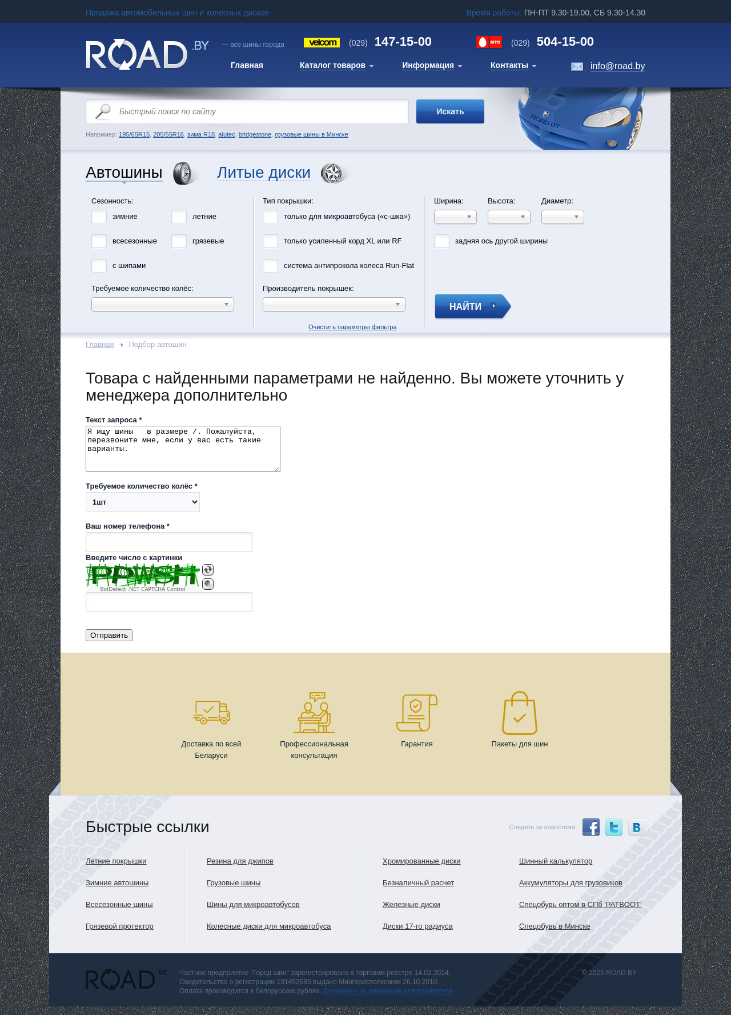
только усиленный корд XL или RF (343, 241)
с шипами (129, 265)
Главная (100, 344)
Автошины (124, 173)
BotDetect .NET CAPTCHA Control (142, 598)
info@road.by (618, 66)
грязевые (208, 241)
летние (204, 216)
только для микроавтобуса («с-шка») (347, 216)
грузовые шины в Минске (311, 134)
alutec (226, 134)
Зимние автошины (117, 891)
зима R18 (201, 134)
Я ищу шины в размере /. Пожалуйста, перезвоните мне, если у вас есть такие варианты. (194, 453)
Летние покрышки (116, 869)
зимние (125, 216)
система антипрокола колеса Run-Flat (349, 265)
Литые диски (264, 173)
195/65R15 (134, 134)
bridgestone (255, 134)
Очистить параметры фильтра (365, 193)
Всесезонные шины (119, 913)
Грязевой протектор (120, 934)
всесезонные (135, 241)
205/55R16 (168, 134)
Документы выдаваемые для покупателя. (389, 1000)
